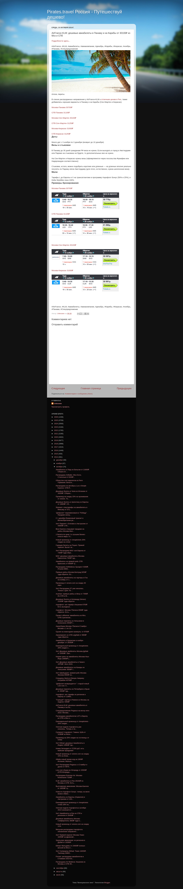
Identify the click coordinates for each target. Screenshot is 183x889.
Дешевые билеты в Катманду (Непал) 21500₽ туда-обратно (71, 600)
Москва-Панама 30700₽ (62, 107)
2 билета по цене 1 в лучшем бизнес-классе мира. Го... (71, 535)
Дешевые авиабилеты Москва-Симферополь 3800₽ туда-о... (68, 820)
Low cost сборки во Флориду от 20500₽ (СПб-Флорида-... (71, 771)
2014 (56, 457)
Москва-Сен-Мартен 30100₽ (64, 118)
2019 (56, 440)
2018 (56, 444)
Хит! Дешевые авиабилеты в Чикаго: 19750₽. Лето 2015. (70, 663)
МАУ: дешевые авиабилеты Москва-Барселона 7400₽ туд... (70, 557)
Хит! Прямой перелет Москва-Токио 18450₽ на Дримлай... (70, 836)
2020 (56, 437)
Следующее (58, 388)
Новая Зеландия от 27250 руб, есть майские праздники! (70, 749)
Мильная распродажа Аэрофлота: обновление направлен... (69, 830)
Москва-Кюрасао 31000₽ (62, 128)
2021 (56, 434)
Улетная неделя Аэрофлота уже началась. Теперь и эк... (68, 728)
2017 (56, 447)
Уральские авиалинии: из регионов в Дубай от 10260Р (70, 841)
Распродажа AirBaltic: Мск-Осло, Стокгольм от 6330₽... (69, 476)
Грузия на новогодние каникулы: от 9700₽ (72, 632)
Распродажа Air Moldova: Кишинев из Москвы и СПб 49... (70, 863)
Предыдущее (124, 388)
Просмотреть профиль (60, 407)
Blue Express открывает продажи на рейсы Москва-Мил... (70, 530)
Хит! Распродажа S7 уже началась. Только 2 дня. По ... (70, 589)
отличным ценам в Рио (111, 99)
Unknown (58, 403)
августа (59, 871)
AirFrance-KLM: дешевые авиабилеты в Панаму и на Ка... (71, 706)
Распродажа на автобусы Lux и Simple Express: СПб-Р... (71, 487)
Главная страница (91, 388)
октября (59, 467)
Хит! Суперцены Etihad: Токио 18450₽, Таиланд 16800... (71, 852)
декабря (59, 460)
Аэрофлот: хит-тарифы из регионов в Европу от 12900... (71, 695)
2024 (56, 424)
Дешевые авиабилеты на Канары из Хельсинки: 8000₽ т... (70, 668)
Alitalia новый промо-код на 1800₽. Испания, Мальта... (69, 760)
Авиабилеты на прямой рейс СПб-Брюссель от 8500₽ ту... (69, 562)
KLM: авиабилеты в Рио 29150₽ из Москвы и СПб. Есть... (69, 782)
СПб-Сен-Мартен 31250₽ (63, 123)
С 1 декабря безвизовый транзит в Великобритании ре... (69, 519)
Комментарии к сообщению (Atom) (79, 394)
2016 (56, 450)
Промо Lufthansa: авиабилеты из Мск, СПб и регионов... (71, 616)
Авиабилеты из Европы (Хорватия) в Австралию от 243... (70, 798)
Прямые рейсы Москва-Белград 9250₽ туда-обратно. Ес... (71, 573)
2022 (56, 430)
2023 (56, 427)
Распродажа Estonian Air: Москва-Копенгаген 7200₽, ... (69, 776)
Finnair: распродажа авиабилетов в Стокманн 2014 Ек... (70, 858)
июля (58, 875)
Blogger (107, 883)
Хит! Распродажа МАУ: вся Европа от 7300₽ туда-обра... (71, 552)
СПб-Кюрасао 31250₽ (61, 134)
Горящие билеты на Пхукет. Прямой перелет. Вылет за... (70, 546)
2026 (56, 417)
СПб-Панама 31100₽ (61, 113)
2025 (56, 420)
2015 (56, 454)
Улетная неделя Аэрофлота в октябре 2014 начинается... (71, 809)
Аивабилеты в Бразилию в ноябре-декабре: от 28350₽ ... (70, 641)
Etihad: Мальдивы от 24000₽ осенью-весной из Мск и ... (70, 847)
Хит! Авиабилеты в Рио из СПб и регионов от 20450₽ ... (69, 814)
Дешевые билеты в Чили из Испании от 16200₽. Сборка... (71, 492)
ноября (59, 463)
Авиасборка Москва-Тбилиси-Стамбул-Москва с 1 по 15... (71, 627)
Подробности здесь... (61, 41)
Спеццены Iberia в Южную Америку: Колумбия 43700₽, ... (70, 679)
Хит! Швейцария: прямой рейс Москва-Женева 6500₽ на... (71, 674)
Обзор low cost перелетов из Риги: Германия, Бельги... (69, 481)
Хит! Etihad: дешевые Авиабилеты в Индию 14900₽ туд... (70, 744)
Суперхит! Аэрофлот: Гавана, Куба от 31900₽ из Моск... (71, 733)
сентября (60, 868)
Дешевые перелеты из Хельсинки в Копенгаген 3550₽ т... (70, 622)
